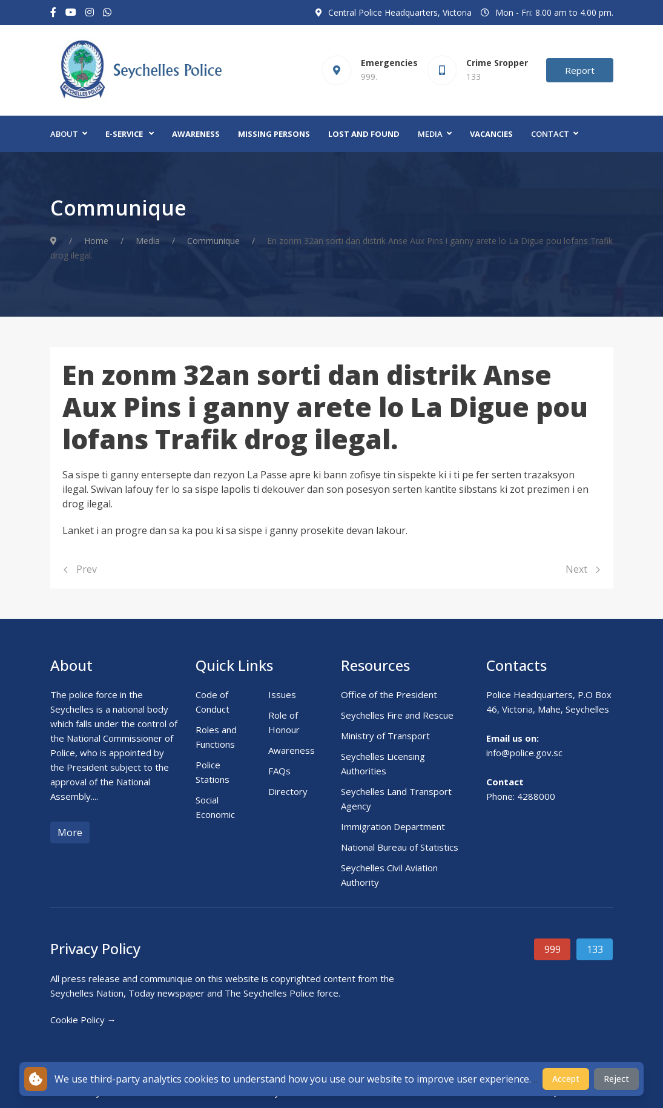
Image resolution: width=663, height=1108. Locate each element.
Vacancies (491, 133)
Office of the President (389, 694)
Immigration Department (393, 826)
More (70, 832)
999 (552, 949)
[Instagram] (89, 12)
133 (595, 949)
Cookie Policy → (83, 1020)
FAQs (279, 771)
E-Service (124, 133)
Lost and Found (364, 133)
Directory (288, 791)
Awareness (196, 133)
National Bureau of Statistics (399, 847)
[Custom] (107, 12)
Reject (616, 1078)
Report (580, 70)
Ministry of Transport (385, 736)
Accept (565, 1078)
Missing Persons (274, 133)
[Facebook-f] (53, 12)
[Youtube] (70, 12)
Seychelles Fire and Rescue (397, 715)
